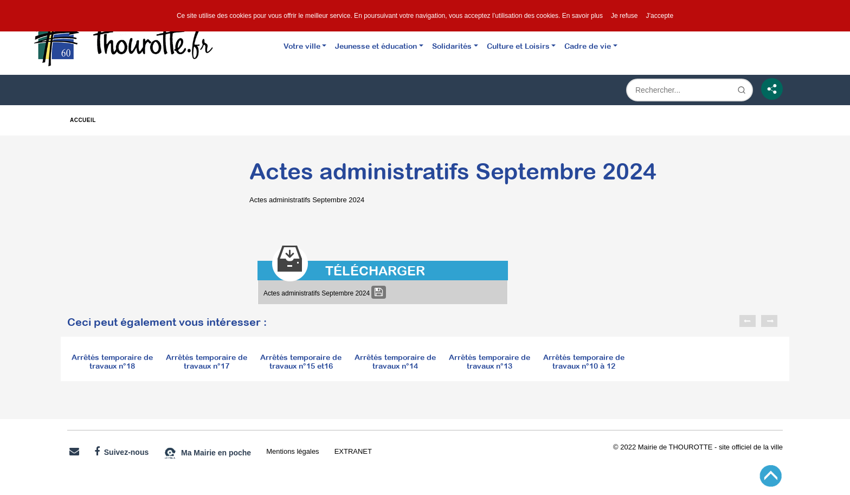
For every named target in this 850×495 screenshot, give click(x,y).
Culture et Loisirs (518, 45)
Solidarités (452, 45)
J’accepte (659, 16)
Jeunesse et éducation (376, 45)
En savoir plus (582, 16)
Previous (747, 321)
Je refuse (624, 16)
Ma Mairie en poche (207, 453)
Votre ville (302, 45)
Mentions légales (292, 451)
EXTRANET (353, 451)
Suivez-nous (121, 452)
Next (769, 321)
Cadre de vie (587, 45)
